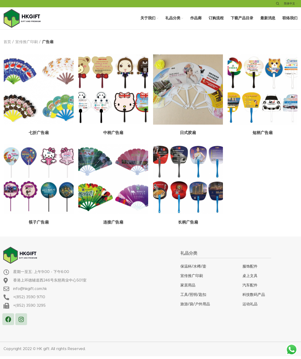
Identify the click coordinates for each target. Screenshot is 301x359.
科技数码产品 (253, 298)
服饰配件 (249, 269)
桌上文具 (249, 279)
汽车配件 (249, 288)
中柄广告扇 (113, 136)
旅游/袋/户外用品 (195, 307)
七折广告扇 (38, 136)
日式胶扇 (187, 136)
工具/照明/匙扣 (193, 298)
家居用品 (187, 288)
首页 (7, 45)
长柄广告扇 (187, 226)
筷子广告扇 (38, 226)
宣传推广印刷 (26, 45)
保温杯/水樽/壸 (193, 269)
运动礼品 (249, 307)
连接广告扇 (113, 226)
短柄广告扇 (262, 136)
